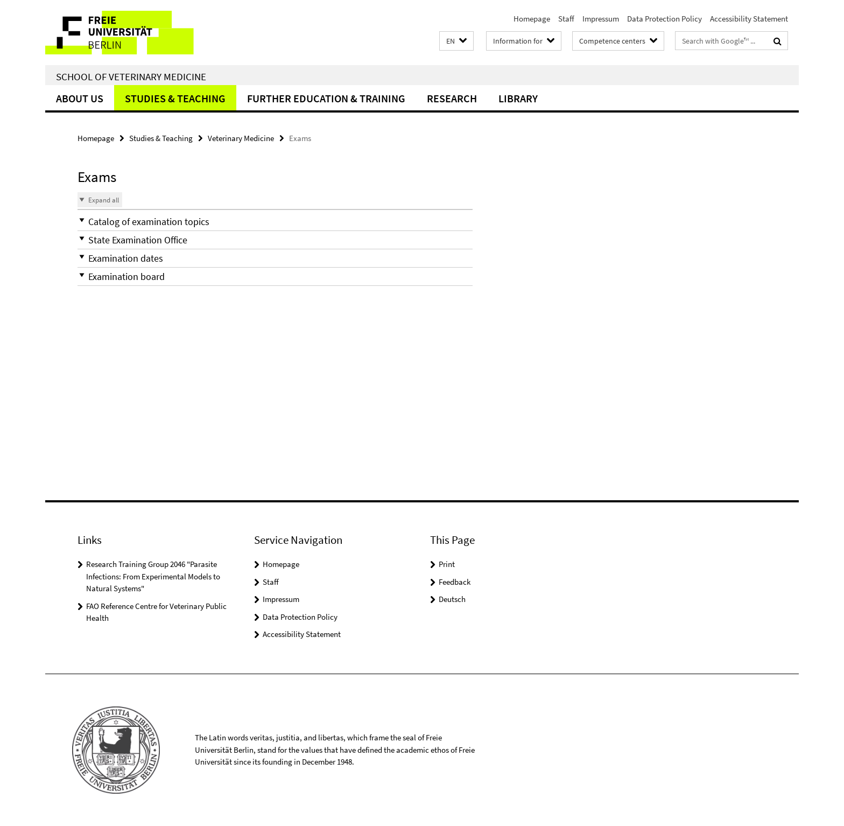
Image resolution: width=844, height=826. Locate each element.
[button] (456, 41)
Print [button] (447, 564)
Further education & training (326, 98)
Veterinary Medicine (241, 138)
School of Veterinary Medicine (131, 76)
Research (452, 98)
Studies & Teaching (175, 98)
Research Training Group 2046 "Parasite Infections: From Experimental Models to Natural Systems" (153, 576)
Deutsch (452, 599)
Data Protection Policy (664, 18)
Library (518, 98)
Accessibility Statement (749, 18)
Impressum (600, 18)
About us (79, 98)
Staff (566, 18)
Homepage (532, 18)
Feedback (454, 582)
